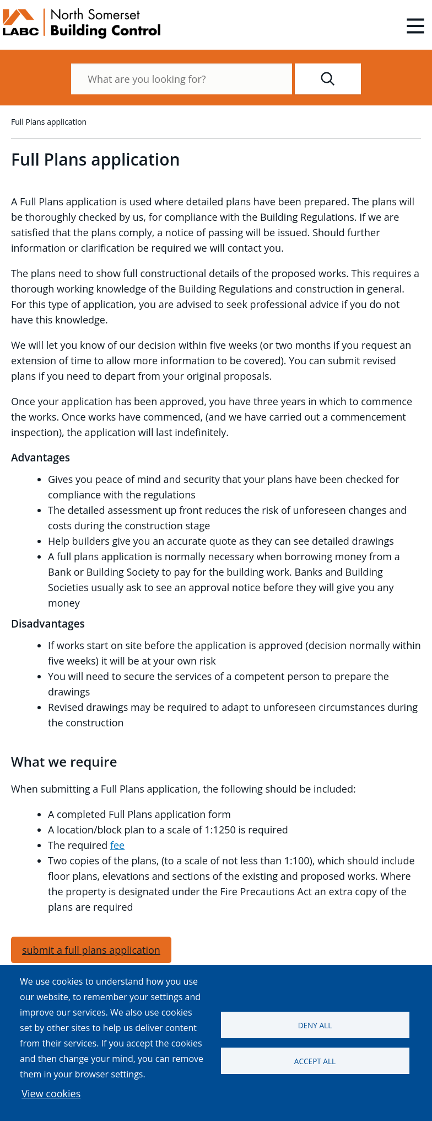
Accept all (315, 1061)
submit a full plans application (91, 950)
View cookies (50, 1093)
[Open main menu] (415, 26)
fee (117, 845)
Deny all (315, 1025)
